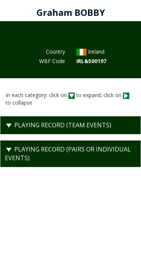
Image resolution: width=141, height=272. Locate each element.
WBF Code (52, 61)
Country (55, 51)
